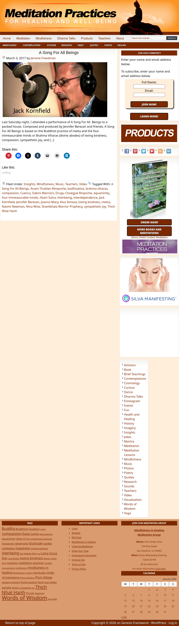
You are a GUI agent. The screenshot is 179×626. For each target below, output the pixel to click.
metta (106, 202)
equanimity (101, 193)
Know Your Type (80, 551)
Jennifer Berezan (27, 202)
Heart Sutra (48, 197)
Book (127, 370)
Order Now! (149, 222)
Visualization (133, 500)
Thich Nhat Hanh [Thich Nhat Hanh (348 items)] (24, 589)
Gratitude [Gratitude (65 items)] (35, 543)
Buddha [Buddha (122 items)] (8, 528)
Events (108, 45)
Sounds (129, 486)
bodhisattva (75, 188)
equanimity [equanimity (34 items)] (8, 538)
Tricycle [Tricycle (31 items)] (30, 593)
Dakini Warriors (43, 193)
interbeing (64, 197)
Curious (129, 388)
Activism (51, 45)
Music (59, 184)
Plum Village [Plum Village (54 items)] (43, 577)
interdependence (85, 197)
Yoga (127, 513)
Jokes (127, 437)
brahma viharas (96, 188)
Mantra (129, 441)
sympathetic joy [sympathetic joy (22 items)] (27, 587)
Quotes (129, 477)
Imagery (130, 428)
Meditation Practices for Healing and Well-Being (43, 13)
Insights (29, 184)
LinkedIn (169, 151)
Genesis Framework (135, 623)
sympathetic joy (95, 206)
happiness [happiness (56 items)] (23, 548)
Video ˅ (81, 45)
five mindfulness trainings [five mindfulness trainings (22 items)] (39, 538)
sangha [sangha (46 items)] (6, 587)
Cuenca (25, 193)
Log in (173, 623)
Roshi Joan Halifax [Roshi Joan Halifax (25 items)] (47, 582)
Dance (128, 392)
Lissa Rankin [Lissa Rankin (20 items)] (13, 558)
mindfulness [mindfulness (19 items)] (21, 568)
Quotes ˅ (94, 45)
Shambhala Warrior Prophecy (62, 206)
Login (75, 528)
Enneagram (132, 401)
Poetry (128, 473)
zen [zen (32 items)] (55, 599)
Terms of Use (78, 564)
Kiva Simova (68, 202)
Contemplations (135, 379)
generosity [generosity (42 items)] (21, 543)
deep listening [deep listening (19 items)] (46, 534)
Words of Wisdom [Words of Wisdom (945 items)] (24, 598)
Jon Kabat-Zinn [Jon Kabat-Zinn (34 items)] (28, 553)
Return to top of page (20, 623)
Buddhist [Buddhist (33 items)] (34, 529)
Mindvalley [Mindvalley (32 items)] (40, 572)
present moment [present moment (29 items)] (11, 582)
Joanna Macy (50, 202)
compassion (10, 193)
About (120, 38)
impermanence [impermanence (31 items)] (39, 548)
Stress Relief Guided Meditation (149, 237)
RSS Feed (160, 151)
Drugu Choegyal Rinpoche (73, 193)
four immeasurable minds (20, 197)
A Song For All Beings (59, 52)
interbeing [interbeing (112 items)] (10, 553)
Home (7, 38)
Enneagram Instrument (84, 555)
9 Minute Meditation (82, 546)
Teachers (104, 38)
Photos (129, 468)
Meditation (23, 38)
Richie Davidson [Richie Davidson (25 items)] (29, 582)
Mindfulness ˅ (10, 45)
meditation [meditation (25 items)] (12, 563)
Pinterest (135, 151)
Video (83, 184)
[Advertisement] (163, 13)
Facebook (127, 151)
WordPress (158, 623)
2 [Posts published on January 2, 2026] (157, 589)
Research (67, 45)
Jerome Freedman (43, 58)
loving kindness (89, 202)
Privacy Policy (79, 569)
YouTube (152, 151)
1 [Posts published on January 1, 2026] (149, 589)
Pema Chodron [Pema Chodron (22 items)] (27, 577)
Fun (126, 410)
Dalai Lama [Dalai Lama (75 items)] (30, 534)
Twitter (143, 151)
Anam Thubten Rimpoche (48, 188)
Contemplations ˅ (32, 45)
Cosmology (132, 383)
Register (76, 533)
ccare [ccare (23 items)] (43, 529)
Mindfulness (44, 38)
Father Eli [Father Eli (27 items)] (21, 538)
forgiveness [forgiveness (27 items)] (8, 543)
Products (87, 38)
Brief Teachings (134, 374)
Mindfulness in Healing (84, 542)
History (129, 423)
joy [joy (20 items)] (38, 553)
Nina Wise (33, 206)
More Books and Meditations (149, 231)
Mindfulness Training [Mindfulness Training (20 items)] (23, 572)
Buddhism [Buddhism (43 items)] (22, 529)
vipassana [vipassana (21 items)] (39, 593)
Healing (122, 45)
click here (160, 568)
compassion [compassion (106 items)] (12, 533)
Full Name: (149, 82)
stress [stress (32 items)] (15, 587)
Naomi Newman (13, 206)
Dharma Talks (66, 38)
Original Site (78, 560)
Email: (149, 91)
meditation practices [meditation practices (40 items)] (31, 563)
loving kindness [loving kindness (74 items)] (31, 558)
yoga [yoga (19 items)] (50, 599)
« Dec (124, 617)
